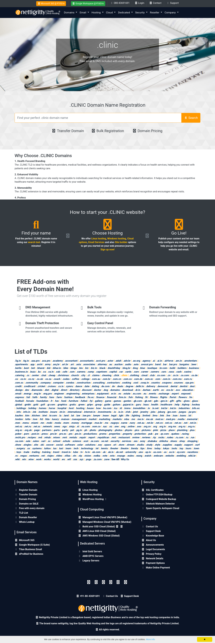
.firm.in (122, 397)
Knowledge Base (152, 535)
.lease (105, 415)
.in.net (155, 408)
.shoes (173, 441)
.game (107, 400)
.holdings (21, 408)
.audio (128, 364)
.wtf (69, 459)
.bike (65, 368)
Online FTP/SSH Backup (156, 494)
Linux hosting (98, 238)
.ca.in (51, 371)
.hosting (80, 408)
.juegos (182, 411)
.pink (155, 430)
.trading (35, 452)
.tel (97, 448)
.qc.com (164, 433)
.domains (115, 390)
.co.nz (31, 379)
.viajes (50, 455)
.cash (179, 371)
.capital (113, 371)
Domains (69, 12)
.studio (140, 444)
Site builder (121, 242)
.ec (162, 390)
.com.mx (177, 379)
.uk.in (111, 452)
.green (81, 404)
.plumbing (181, 430)
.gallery (98, 400)
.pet (72, 430)
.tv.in (87, 452)
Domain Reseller (26, 517)
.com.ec (148, 379)
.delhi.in (139, 386)
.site (35, 444)
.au (110, 364)
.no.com (85, 426)
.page (36, 430)
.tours (188, 448)
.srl (114, 444)
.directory (74, 390)
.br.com (163, 368)
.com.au (95, 379)
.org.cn (147, 426)
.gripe (89, 404)
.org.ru (191, 426)
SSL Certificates (152, 490)
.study (149, 444)
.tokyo (165, 448)
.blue (142, 368)
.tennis (104, 448)
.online (131, 426)
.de (113, 386)
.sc (49, 441)
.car (121, 371)
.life (127, 415)
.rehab (47, 437)
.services (126, 441)
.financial (111, 397)
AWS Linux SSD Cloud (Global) (97, 531)
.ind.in (172, 408)
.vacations (192, 452)
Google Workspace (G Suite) (32, 544)
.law (78, 415)
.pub (150, 433)
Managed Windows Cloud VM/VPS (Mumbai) (104, 521)
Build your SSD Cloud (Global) (100, 526)
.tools (174, 448)
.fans (51, 397)
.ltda (47, 419)
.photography (105, 430)
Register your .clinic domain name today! (107, 57)
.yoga (88, 459)
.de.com (105, 386)
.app (32, 364)
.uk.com (96, 452)
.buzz (33, 371)
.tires (149, 448)
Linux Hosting (88, 490)
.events (152, 393)
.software (70, 444)
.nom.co (96, 426)
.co (16, 379)
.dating (95, 386)
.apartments (21, 364)
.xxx (75, 459)
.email (18, 393)
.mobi (49, 422)
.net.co (168, 422)
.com (157, 379)
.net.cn (159, 422)
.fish (130, 397)
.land (66, 415)
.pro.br (53, 433)
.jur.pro (192, 411)
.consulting (98, 382)
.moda (57, 422)
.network (47, 426)
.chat (43, 375)
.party (65, 430)
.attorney (102, 364)
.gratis (72, 404)
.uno (140, 452)
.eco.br (169, 390)
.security (114, 441)
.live (168, 415)
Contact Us (149, 526)
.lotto (27, 419)
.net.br (149, 422)
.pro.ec (62, 433)
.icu (115, 408)
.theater (114, 448)
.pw (156, 433)
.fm (190, 397)
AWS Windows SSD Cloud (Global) (99, 535)
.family (43, 397)
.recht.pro (20, 437)
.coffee (75, 379)
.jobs (152, 411)
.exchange (163, 393)
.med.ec (159, 419)
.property (127, 433)
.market (92, 419)
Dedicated (124, 12)
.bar (164, 364)
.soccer (50, 444)
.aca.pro (45, 360)
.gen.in (163, 400)
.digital (54, 390)
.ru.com (179, 437)
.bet (33, 368)
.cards (128, 371)
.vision (87, 455)
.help (176, 404)
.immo (127, 408)
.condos (70, 382)
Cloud (109, 12)
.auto (136, 364)
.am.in (178, 360)
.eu (144, 393)
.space (107, 444)
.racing (185, 433)
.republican (103, 437)
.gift (171, 400)
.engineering (72, 393)
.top (181, 448)
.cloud (144, 375)
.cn (169, 375)
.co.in (23, 379)
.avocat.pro (146, 364)
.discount (86, 390)
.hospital (61, 408)
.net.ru (27, 426)
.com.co (127, 379)
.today (157, 448)
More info (150, 639)
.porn (26, 433)
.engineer (59, 393)
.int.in (62, 411)
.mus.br (98, 422)
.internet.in (89, 411)
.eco (177, 390)
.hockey (195, 404)
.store (121, 444)
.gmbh (27, 404)
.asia (78, 364)
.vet (43, 455)
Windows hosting (116, 238)
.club (152, 375)
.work (38, 459)
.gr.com (51, 404)
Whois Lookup (25, 521)
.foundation (42, 400)
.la (60, 415)
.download (127, 390)
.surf (197, 444)
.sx (28, 448)
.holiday (32, 408)
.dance (78, 386)
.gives (186, 400)
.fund (63, 400)
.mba (126, 419)
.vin (74, 455)
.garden (127, 400)
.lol (189, 415)
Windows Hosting (90, 494)
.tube (75, 452)
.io (114, 411)
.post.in (35, 433)
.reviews (145, 437)
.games (117, 400)
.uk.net (119, 452)
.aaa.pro (35, 360)
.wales (130, 455)
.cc (27, 375)
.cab (57, 371)
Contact (155, 3)
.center (35, 375)
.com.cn (116, 379)
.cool (135, 382)
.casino (187, 371)
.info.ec (195, 408)
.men (17, 422)
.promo (102, 433)
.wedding (181, 455)
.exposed (185, 393)
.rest (113, 437)
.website (169, 455)
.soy (99, 444)
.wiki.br (192, 455)
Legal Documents (153, 549)
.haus (146, 404)
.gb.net (148, 400)
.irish (127, 411)
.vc (16, 455)
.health (154, 404)
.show (18, 444)
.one (116, 426)
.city (83, 375)
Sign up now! (107, 249)
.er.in (113, 393)
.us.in (171, 452)
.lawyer (96, 415)
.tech (76, 448)
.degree (129, 386)
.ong (122, 426)
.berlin (18, 368)
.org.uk (28, 430)
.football (19, 400)
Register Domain (26, 490)
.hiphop (185, 404)
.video (59, 455)
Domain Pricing (147, 131)
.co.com (184, 375)
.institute (43, 411)
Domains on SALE (26, 503)
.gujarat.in (127, 404)
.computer (58, 382)
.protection (140, 433)
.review (136, 437)
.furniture (73, 400)
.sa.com (19, 441)
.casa (171, 371)
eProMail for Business (29, 553)
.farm (59, 397)
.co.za (48, 379)
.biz (86, 368)
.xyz (81, 459)
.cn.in (175, 375)
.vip (80, 455)
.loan (174, 415)
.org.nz (181, 426)
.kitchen (35, 415)
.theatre (124, 448)
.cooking (126, 382)
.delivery (150, 386)
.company (45, 382)
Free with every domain (29, 508)
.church (75, 375)
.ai (153, 360)
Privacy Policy (151, 553)
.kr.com (53, 415)
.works (47, 459)
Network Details (152, 558)
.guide (107, 404)
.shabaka (152, 441)
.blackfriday (113, 368)
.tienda (134, 448)
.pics (136, 430)
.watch (147, 455)
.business (193, 368)
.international (74, 411)
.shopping (192, 441)
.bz (39, 371)
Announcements (152, 544)
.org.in (162, 426)
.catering (19, 375)
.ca (44, 371)
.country (155, 382)
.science (76, 441)
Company (170, 12)
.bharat (40, 368)
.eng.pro (47, 393)
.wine (31, 459)
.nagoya (114, 422)
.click (116, 375)
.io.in (120, 411)
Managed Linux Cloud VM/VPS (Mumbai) (102, 517)
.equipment (102, 393)
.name (123, 422)
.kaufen (19, 415)
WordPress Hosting (92, 499)
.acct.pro (100, 360)
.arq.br (56, 364)
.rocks (161, 437)
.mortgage (86, 422)
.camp (90, 371)
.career (144, 371)
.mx (106, 422)
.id (120, 408)
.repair (82, 437)
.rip (154, 437)
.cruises (51, 386)
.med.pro (170, 419)
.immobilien (138, 408)
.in (148, 408)
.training (46, 452)
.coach (56, 379)
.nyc (104, 426)
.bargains (184, 364)
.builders (182, 368)
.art (72, 364)
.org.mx (172, 426)
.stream (130, 444)
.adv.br (127, 360)
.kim (27, 415)
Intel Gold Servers (90, 551)
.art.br (65, 364)
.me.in (140, 419)
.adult (118, 360)
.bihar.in (56, 368)
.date (86, 386)
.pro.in (77, 433)
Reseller (155, 12)
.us (165, 452)
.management (78, 419)
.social (59, 444)
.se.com (94, 441)
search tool (34, 242)
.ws (63, 459)
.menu (25, 422)
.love (34, 419)
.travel (55, 452)
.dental (173, 386)
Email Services (96, 242)
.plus (192, 430)
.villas (67, 455)
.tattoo (47, 448)
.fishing (139, 397)
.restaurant (124, 437)
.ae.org (136, 360)
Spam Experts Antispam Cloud (160, 508)
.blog (135, 368)
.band (158, 364)
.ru (186, 437)
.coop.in (144, 382)
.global (18, 404)
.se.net (104, 441)
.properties (114, 433)
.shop (182, 441)
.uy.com (180, 452)
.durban (146, 390)
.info (18, 411)
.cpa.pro (189, 382)
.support (188, 444)
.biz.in (93, 368)
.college (85, 379)
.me (133, 419)
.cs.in (61, 386)
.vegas (23, 455)
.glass (194, 400)
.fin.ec (90, 397)
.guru (138, 404)
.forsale (30, 400)
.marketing (104, 419)
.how (98, 408)
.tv (81, 452)
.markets (117, 419)
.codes (66, 379)
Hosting (96, 12)
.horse (51, 408)
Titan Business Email (28, 549)
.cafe (64, 371)
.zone (106, 459)
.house (90, 408)
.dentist (183, 386)
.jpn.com (171, 411)
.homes (42, 408)
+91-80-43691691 (90, 596)
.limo (154, 415)
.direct (63, 390)
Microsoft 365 (24, 540)
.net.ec (178, 422)
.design (19, 390)
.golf (42, 404)
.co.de (194, 375)
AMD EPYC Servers (91, 556)
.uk (104, 452)
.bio (81, 368)
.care (136, 371)
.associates (89, 364)
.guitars (116, 404)
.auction (118, 364)
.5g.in (18, 360)
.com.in (166, 379)
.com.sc (19, 382)
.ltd (41, 419)
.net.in (192, 422)
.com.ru (187, 379)
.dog (105, 390)
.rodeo (169, 437)
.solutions (90, 444)
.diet (46, 390)
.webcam (158, 455)
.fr (51, 400)
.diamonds (36, 390)
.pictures (146, 430)
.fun (57, 400)
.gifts (178, 400)
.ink (34, 411)
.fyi (91, 400)
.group (98, 404)
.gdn (155, 400)
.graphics (62, 404)
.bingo (73, 368)
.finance (100, 397)
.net (185, 422)
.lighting (135, 415)
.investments (104, 411)
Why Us (125, 459)
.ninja (72, 426)
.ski (42, 444)
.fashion (68, 397)
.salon (35, 441)
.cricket (41, 386)
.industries (184, 408)
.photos (118, 430)
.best (26, 368)
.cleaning (106, 375)
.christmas (63, 375)
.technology (86, 448)
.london (19, 419)
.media (181, 419)
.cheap (51, 375)
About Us (148, 540)
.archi (39, 364)
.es (119, 393)
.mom (66, 422)
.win (23, 459)
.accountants (86, 360)
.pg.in (79, 430)
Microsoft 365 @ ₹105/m (51, 3)
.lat (72, 415)
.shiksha (163, 441)
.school (56, 441)
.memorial (191, 419)
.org (155, 426)
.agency (146, 360)
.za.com (97, 459)
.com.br (106, 379)
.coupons (167, 382)
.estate (126, 393)
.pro (70, 433)
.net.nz (18, 426)
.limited (146, 415)
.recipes (31, 437)
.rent (64, 437)
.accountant (71, 360)
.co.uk (39, 379)
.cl (88, 375)
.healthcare (166, 404)
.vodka (96, 455)
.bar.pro (173, 364)
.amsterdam (190, 360)
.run (192, 437)
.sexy (142, 441)
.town (196, 448)
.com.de (138, 379)
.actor (110, 360)
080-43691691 (120, 3)
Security (140, 12)
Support (172, 3)
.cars (163, 371)
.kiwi (44, 415)
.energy (27, 393)
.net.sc (37, 426)
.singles (27, 444)
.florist (172, 397)
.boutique (152, 368)
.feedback (79, 397)
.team (68, 448)
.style (157, 444)
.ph (85, 430)
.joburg (161, 411)
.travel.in (66, 452)
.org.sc (18, 430)
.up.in (148, 452)
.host (71, 408)
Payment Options (153, 563)
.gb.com (137, 400)
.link (161, 415)
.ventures (34, 455)
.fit (146, 397)
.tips (142, 448)
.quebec (175, 433)
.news (57, 426)
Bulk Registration (107, 131)
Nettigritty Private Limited (164, 623)
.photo (92, 430)
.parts (56, 430)
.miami (34, 422)
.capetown (101, 371)
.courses (178, 382)
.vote (105, 455)
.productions (90, 433)
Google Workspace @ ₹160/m (88, 3)
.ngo (64, 426)
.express (19, 397)
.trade (26, 452)
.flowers (182, 397)
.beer (193, 364)
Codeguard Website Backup (158, 499)
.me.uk (149, 419)
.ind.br (163, 408)
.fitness (154, 397)
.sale (27, 441)
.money (75, 422)
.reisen (56, 437)
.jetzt (135, 411)
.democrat (162, 386)
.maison (65, 419)
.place (171, 430)
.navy (132, 422)
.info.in (26, 411)
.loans (182, 415)
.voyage (120, 455)
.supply (178, 444)
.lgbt (120, 415)
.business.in (21, 371)
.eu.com (136, 393)
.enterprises (87, 393)
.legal (113, 415)
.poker (18, 433)
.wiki (17, 459)
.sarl (43, 441)
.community (31, 382)
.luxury (55, 419)
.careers (154, 371)
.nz (110, 426)
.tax (55, 448)
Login (139, 3)
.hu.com (107, 408)
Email (83, 12)
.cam (72, 371)
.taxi (60, 448)
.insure (53, 411)
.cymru (69, 386)
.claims (96, 375)
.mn (42, 422)
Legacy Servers (88, 560)
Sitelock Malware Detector (158, 503)
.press (44, 433)
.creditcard (29, 386)
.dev (27, 390)
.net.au (140, 422)
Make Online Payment (155, 567)
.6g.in (26, 360)
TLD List (21, 512)
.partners (46, 430)
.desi (192, 386)
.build (172, 368)
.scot (85, 441)
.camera (80, 371)
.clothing (134, 375)
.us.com (157, 452)
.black (102, 368)
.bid (48, 368)
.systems (37, 448)
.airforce (168, 360)
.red (40, 437)
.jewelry (144, 411)
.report (91, 437)
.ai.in (159, 360)
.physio (128, 430)
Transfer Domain (67, 131)
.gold (35, 404)
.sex (135, 441)
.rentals (73, 437)
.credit (18, 386)
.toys (18, 452)
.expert (175, 393)
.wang (139, 455)
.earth (155, 390)
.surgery (20, 448)
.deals (120, 386)
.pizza (163, 430)
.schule (66, 441)
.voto (112, 455)
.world (56, 459)
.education (187, 390)
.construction (83, 382)
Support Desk (151, 531)
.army (47, 364)
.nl (77, 426)
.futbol (83, 400)
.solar (80, 444)
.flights (163, 397)
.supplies (167, 444)
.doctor (97, 390)
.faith (35, 397)
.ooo (138, 426)
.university (130, 452)
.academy (57, 360)
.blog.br (126, 368)
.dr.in (137, 390)
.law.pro (86, 415)
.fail (28, 397)
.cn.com (161, 375)
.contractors (113, 382)
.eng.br (37, 393)
